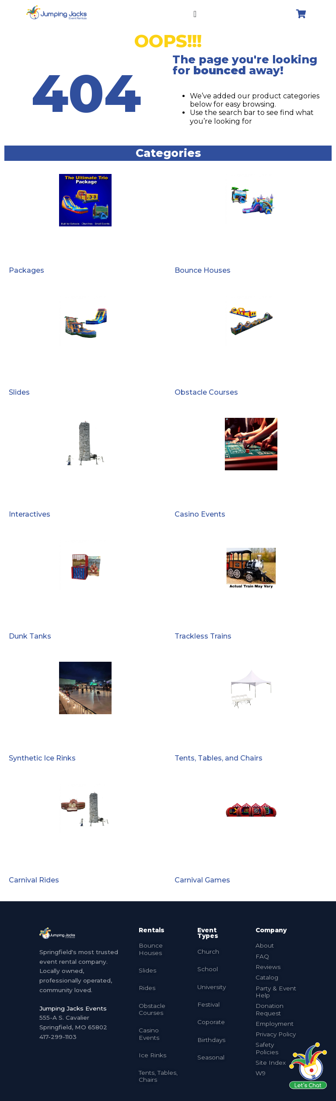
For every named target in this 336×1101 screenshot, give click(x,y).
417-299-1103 (58, 1036)
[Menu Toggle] (194, 14)
